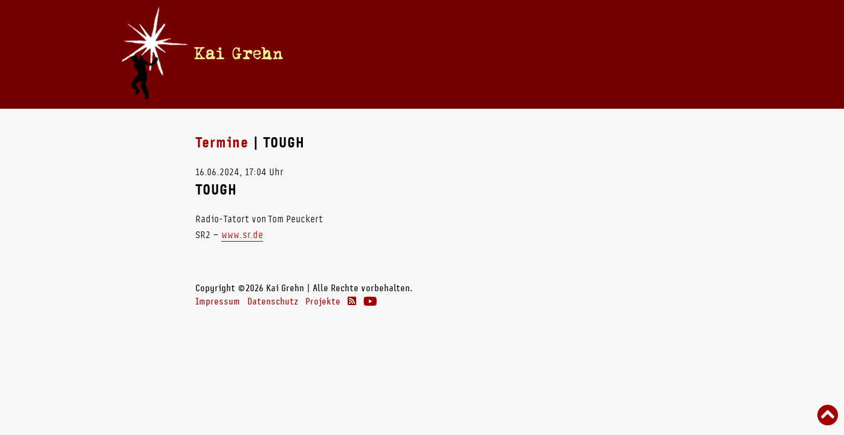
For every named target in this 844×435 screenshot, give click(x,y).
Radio (518, 54)
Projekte (322, 301)
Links (616, 54)
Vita (436, 54)
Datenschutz (272, 301)
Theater (568, 54)
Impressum (217, 301)
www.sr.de (242, 234)
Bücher (471, 54)
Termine (397, 54)
